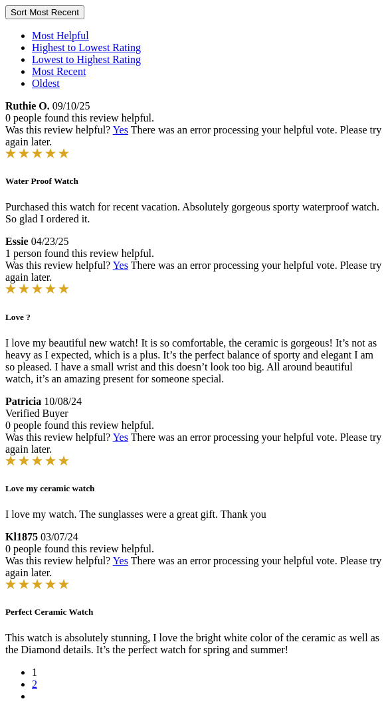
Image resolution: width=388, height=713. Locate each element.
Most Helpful (60, 35)
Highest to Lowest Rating (86, 47)
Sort (45, 12)
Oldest (46, 83)
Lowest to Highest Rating (86, 59)
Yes (120, 129)
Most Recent (59, 71)
